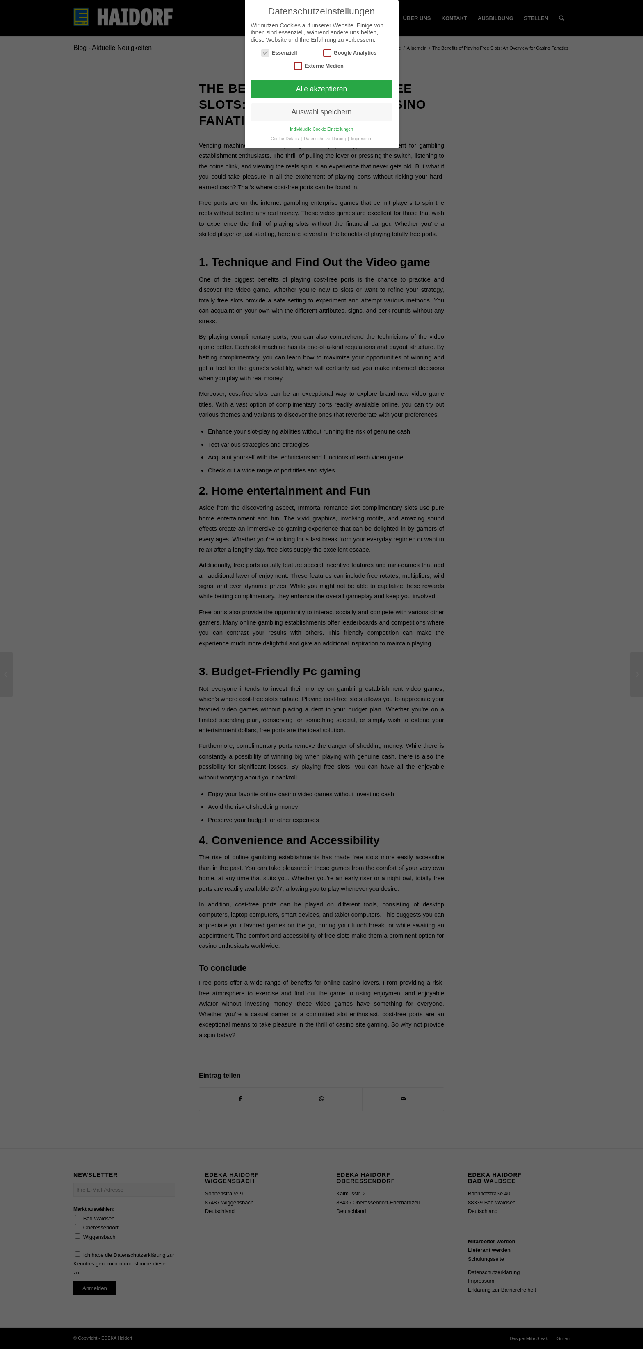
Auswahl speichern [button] (322, 112)
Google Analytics (349, 53)
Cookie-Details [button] (285, 138)
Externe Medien (319, 66)
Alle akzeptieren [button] (321, 89)
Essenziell (279, 53)
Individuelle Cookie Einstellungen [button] (321, 129)
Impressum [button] (361, 138)
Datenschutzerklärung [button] (325, 138)
